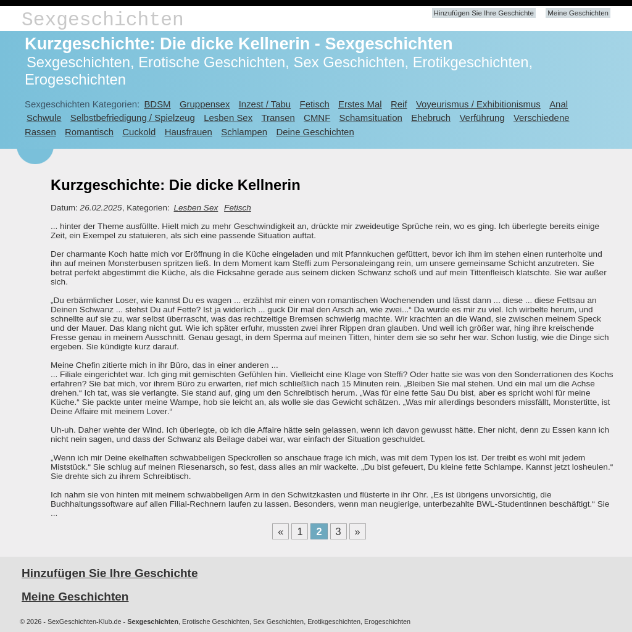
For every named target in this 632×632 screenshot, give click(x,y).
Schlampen (244, 132)
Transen (277, 117)
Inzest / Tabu (265, 104)
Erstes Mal (360, 104)
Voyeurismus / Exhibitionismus (478, 104)
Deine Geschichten (315, 132)
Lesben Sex (228, 117)
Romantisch (89, 132)
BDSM (157, 104)
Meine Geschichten (578, 13)
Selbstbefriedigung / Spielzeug (132, 117)
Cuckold (139, 132)
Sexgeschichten (103, 20)
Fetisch (315, 104)
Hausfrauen (188, 132)
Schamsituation (370, 117)
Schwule (44, 117)
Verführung (481, 117)
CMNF (317, 117)
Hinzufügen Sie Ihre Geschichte (484, 13)
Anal (558, 104)
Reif (399, 104)
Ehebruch (431, 117)
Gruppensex (205, 104)
